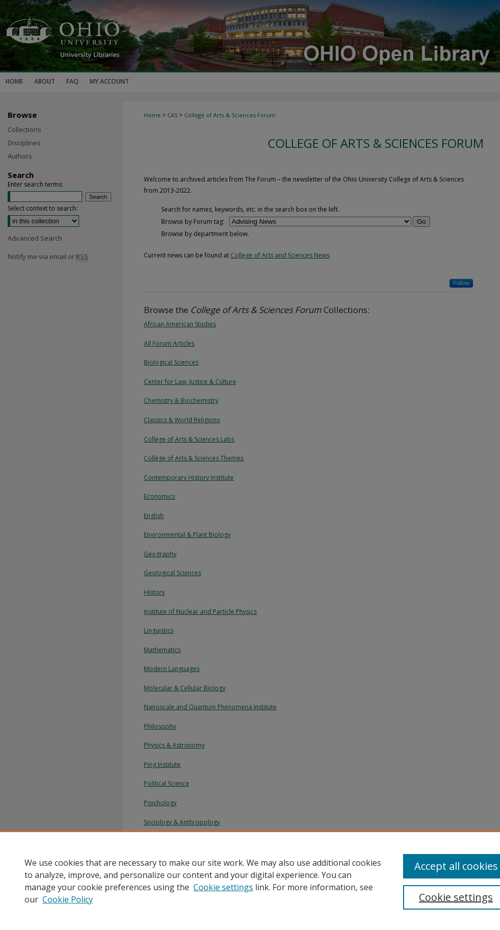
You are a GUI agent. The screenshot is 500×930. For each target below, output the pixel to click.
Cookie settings (223, 887)
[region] (250, 880)
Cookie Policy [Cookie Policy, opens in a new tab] (67, 899)
